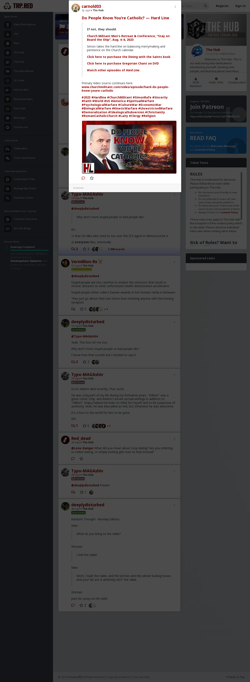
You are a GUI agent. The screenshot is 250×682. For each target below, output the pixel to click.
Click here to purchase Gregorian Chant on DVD (123, 63)
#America (118, 101)
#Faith (86, 101)
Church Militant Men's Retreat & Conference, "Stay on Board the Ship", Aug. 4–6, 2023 (128, 38)
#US (107, 101)
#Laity (123, 116)
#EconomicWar (149, 105)
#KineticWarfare (124, 108)
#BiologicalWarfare (96, 108)
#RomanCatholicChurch (99, 116)
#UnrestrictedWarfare (155, 108)
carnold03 (91, 6)
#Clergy (135, 116)
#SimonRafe (142, 97)
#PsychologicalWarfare (99, 105)
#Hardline (98, 97)
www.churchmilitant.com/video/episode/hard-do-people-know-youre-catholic (125, 89)
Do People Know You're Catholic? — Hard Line (125, 17)
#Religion (148, 116)
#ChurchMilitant (119, 97)
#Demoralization (94, 112)
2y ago (86, 10)
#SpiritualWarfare (140, 101)
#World (97, 101)
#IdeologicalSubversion (126, 112)
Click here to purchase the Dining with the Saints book (128, 57)
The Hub (97, 10)
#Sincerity (160, 97)
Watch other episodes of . (113, 70)
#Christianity (155, 112)
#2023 (86, 97)
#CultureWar (128, 105)
